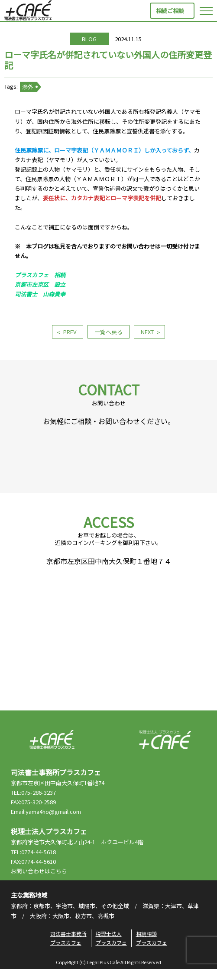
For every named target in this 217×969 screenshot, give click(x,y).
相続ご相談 (170, 11)
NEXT (147, 332)
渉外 (27, 87)
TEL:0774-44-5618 (33, 852)
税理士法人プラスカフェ (165, 739)
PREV (69, 332)
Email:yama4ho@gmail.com (46, 811)
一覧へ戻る (108, 332)
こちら (58, 871)
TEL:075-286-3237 (33, 792)
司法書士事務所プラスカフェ (28, 10)
